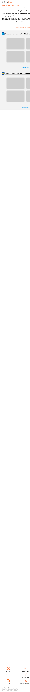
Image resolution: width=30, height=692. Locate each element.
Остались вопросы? (6, 24)
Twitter (16, 690)
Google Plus (8, 690)
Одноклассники (13, 690)
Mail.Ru (11, 690)
